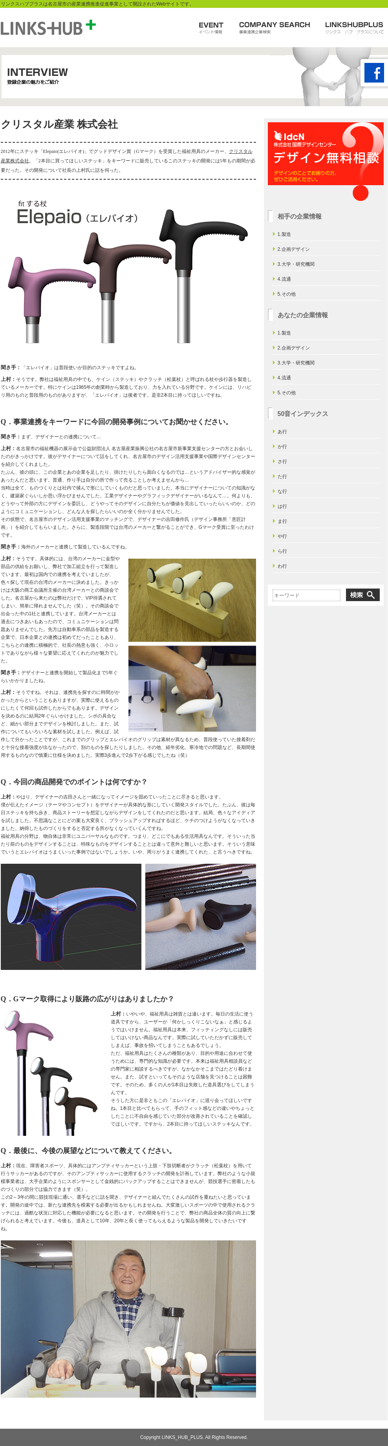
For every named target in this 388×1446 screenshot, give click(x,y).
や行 (282, 536)
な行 (282, 491)
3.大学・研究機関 (296, 264)
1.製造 (284, 234)
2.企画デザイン (294, 249)
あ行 (282, 431)
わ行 (282, 566)
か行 (282, 446)
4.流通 (284, 279)
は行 (282, 506)
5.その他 (287, 294)
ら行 (282, 551)
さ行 (282, 461)
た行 (282, 476)
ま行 (282, 521)
